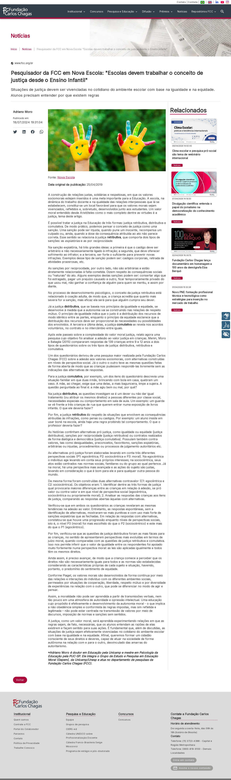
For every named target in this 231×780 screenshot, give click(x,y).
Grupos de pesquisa (77, 724)
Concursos (124, 719)
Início (14, 49)
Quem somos (21, 719)
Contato (181, 2)
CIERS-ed (71, 729)
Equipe (70, 719)
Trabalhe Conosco (24, 747)
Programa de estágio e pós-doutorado (88, 751)
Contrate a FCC (22, 724)
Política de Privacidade (27, 743)
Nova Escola (66, 177)
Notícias (27, 49)
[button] (77, 11)
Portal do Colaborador (26, 729)
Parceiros (19, 733)
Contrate (193, 2)
